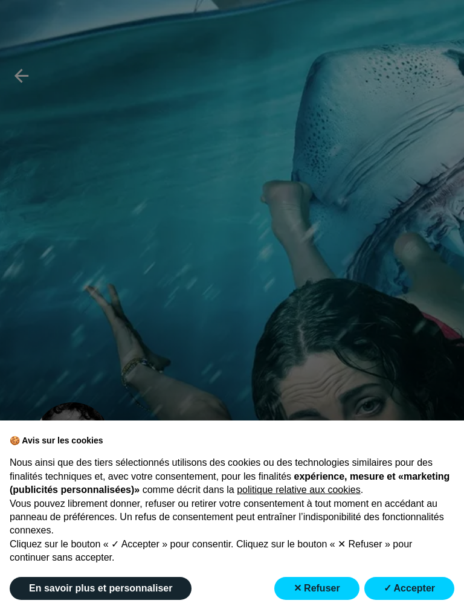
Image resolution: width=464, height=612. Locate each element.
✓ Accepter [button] (409, 588)
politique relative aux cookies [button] (299, 490)
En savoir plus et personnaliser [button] (100, 588)
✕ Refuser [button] (317, 588)
